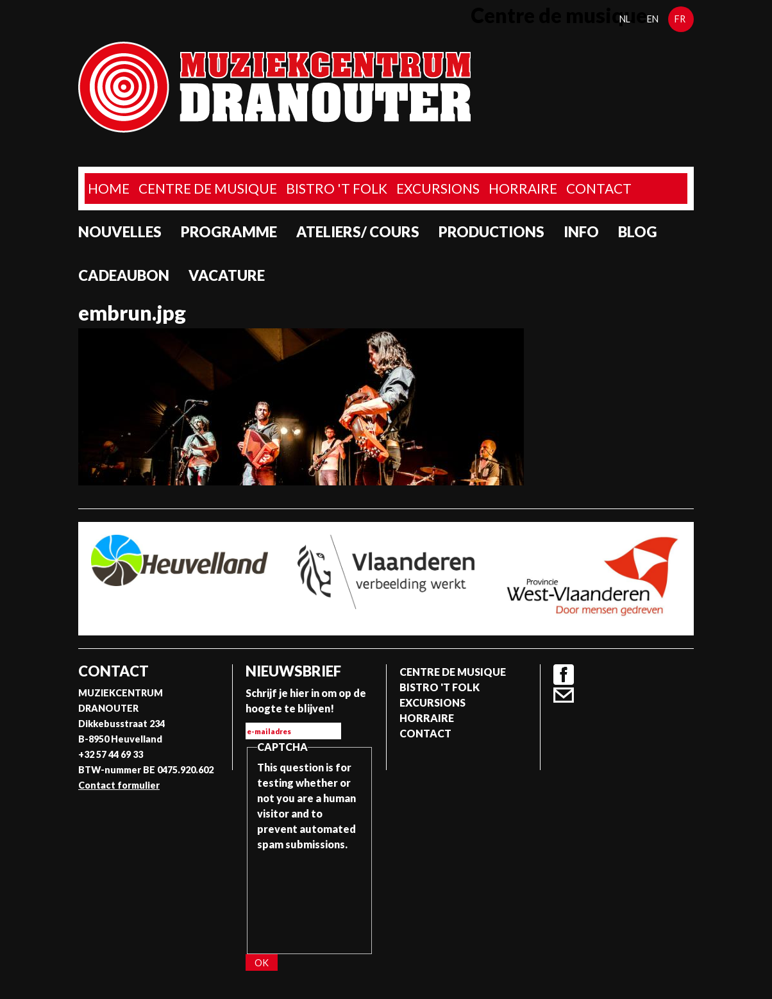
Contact (599, 188)
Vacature (227, 275)
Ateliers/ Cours (357, 231)
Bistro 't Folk (336, 188)
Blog (637, 231)
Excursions (438, 188)
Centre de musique (207, 188)
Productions (491, 231)
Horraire (523, 188)
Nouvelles (120, 231)
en (653, 18)
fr (680, 18)
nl (624, 18)
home (109, 188)
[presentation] (309, 898)
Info (581, 231)
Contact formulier (119, 785)
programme (229, 231)
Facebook (563, 674)
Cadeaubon (123, 275)
